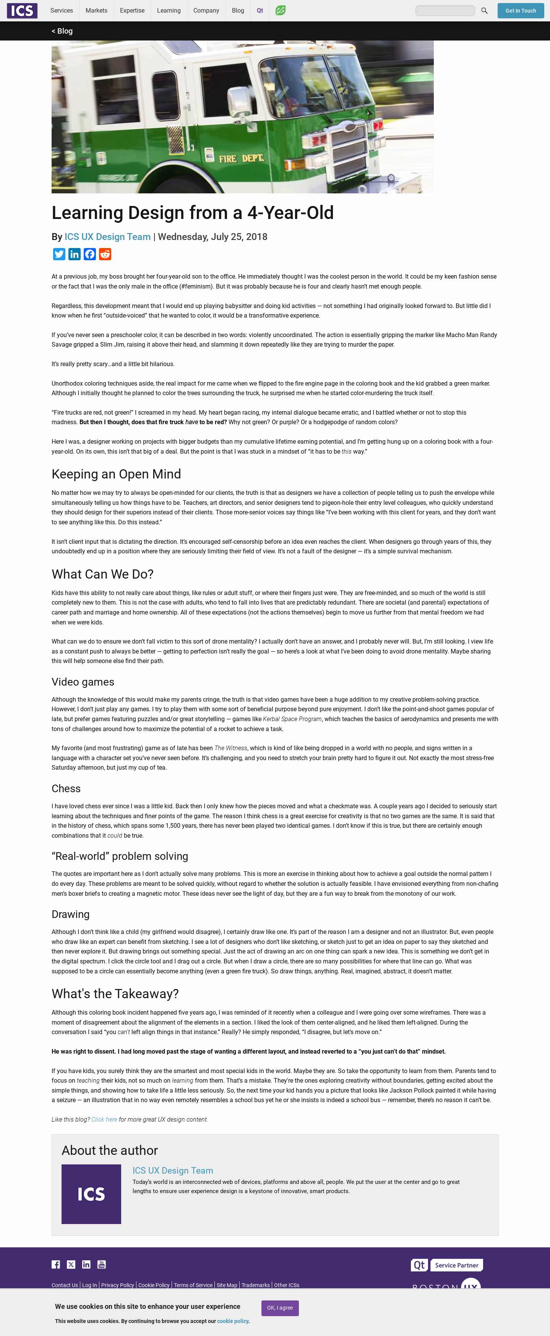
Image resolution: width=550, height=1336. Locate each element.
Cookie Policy (154, 1285)
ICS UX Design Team (108, 236)
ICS (22, 10)
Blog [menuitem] (238, 10)
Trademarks (256, 1285)
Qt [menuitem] (260, 10)
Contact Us (65, 1285)
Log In (89, 1285)
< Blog (62, 31)
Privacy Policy (117, 1285)
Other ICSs (286, 1285)
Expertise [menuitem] (132, 10)
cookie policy (232, 1321)
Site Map (227, 1285)
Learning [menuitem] (169, 10)
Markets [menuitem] (96, 10)
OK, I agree (280, 1308)
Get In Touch (521, 11)
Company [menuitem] (206, 10)
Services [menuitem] (61, 10)
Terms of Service (193, 1285)
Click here (104, 1119)
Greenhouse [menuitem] (281, 10)
